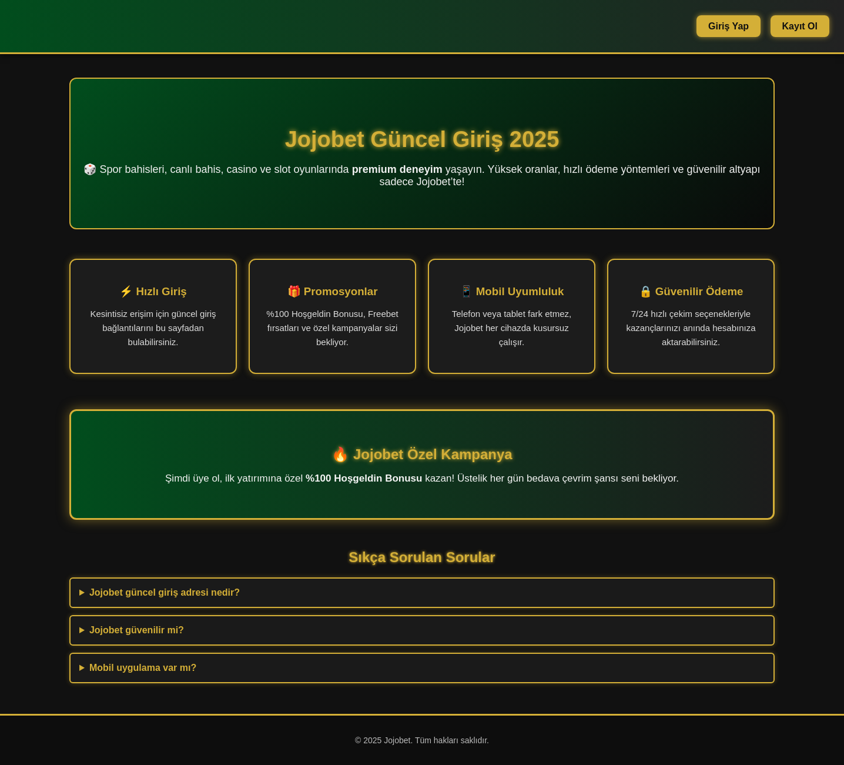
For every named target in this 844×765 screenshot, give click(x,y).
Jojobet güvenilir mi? (136, 630)
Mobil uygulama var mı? (142, 668)
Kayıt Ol (800, 26)
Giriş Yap (728, 26)
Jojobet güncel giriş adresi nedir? (164, 592)
